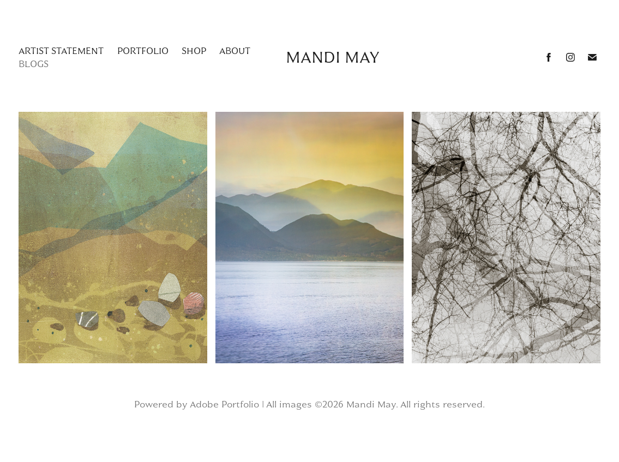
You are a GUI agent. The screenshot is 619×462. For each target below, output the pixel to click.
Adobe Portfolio (224, 404)
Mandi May (333, 57)
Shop (194, 50)
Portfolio (143, 50)
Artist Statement (61, 50)
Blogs (34, 63)
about (234, 50)
